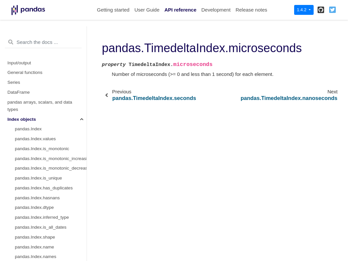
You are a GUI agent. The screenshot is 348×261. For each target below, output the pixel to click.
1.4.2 (302, 9)
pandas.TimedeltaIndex (38, 54)
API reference (181, 10)
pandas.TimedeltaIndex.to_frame (47, 172)
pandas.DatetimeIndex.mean (43, 34)
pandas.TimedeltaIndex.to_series (47, 133)
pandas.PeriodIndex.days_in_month (50, 250)
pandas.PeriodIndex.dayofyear (45, 231)
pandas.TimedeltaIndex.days (43, 64)
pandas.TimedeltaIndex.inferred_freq (51, 113)
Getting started (113, 10)
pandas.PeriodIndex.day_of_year (47, 241)
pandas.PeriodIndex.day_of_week (48, 221)
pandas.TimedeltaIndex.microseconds (51, 84)
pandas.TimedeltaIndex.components (51, 103)
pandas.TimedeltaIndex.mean (44, 182)
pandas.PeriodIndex (35, 192)
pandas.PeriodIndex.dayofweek (46, 211)
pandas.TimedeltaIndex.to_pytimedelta (51, 123)
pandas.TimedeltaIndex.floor (43, 152)
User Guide (147, 10)
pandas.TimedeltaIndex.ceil (42, 162)
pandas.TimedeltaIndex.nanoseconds (51, 93)
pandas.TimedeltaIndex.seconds (47, 74)
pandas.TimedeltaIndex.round (44, 143)
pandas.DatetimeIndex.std (41, 44)
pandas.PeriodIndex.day (39, 201)
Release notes (251, 10)
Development (215, 10)
